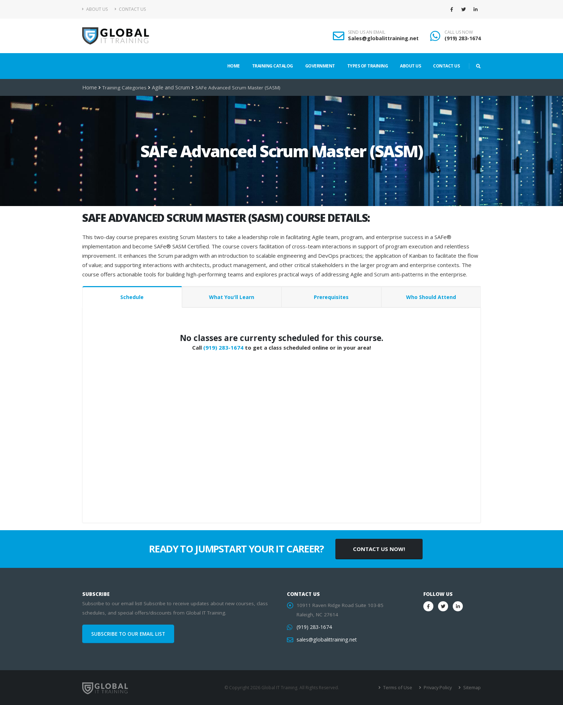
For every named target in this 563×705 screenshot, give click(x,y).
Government (320, 66)
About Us (95, 9)
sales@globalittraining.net (326, 639)
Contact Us (130, 9)
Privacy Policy (438, 688)
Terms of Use (400, 688)
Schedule (132, 297)
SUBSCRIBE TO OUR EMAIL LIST (128, 634)
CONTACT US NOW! (379, 548)
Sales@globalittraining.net (383, 38)
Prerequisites (331, 297)
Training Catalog (272, 66)
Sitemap (472, 688)
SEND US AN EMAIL (366, 32)
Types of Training (367, 66)
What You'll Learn (231, 297)
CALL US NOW (459, 32)
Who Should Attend (431, 297)
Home (233, 66)
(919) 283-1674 (463, 38)
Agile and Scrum (169, 87)
